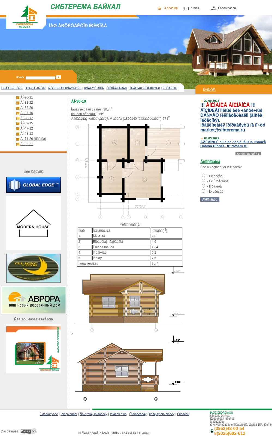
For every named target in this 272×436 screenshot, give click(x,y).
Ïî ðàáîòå (215, 186)
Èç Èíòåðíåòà (219, 181)
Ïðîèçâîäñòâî (69, 414)
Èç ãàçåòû (217, 176)
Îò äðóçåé (216, 192)
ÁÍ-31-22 (26, 103)
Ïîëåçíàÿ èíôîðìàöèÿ (161, 414)
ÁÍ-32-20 (26, 108)
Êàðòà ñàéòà (227, 8)
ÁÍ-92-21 (26, 144)
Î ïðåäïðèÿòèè (49, 414)
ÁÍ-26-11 (26, 97)
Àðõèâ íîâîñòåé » (248, 153)
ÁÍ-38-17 (26, 118)
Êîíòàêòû (183, 414)
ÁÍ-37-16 (26, 113)
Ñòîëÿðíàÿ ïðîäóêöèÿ (93, 414)
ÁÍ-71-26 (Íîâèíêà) (33, 139)
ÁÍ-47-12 (26, 128)
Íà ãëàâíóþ (171, 8)
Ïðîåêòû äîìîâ (118, 414)
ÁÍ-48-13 (26, 134)
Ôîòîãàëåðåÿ (137, 414)
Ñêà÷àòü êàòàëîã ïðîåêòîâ (33, 319)
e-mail (195, 8)
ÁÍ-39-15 (26, 123)
